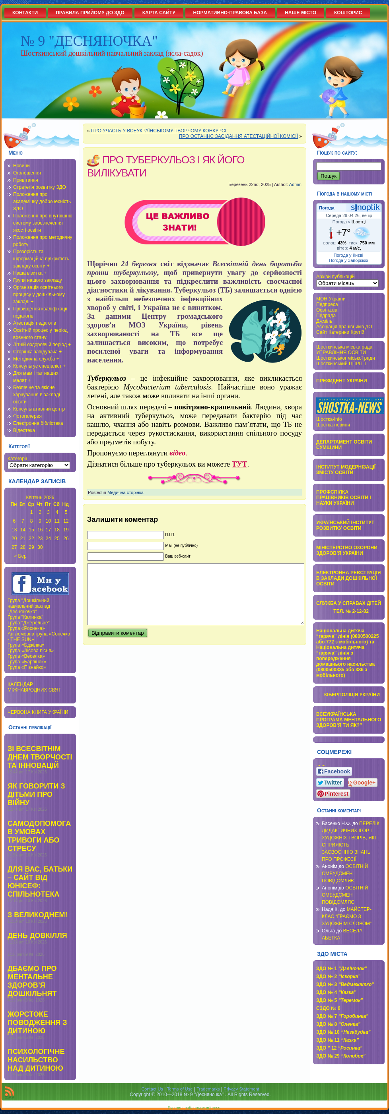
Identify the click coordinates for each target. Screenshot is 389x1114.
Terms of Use (180, 1089)
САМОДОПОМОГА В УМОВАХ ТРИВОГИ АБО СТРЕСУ (39, 836)
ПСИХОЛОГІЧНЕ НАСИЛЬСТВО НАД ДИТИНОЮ (36, 1060)
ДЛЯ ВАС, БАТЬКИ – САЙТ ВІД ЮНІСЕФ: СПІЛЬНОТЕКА (40, 881)
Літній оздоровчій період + (42, 344)
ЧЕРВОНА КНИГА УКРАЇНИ (38, 712)
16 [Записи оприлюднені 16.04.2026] (40, 530)
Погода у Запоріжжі (348, 260)
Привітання (25, 180)
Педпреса (327, 304)
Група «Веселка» (26, 656)
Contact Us (152, 1089)
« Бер (20, 556)
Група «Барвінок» (27, 662)
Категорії (17, 458)
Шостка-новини (333, 425)
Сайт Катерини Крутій (340, 332)
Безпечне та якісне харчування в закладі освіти (36, 395)
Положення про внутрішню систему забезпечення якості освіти (42, 223)
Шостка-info (329, 419)
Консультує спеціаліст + (39, 366)
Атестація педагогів (34, 323)
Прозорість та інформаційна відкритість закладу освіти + (41, 259)
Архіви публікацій (335, 276)
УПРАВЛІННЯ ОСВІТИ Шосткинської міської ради (345, 355)
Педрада (326, 315)
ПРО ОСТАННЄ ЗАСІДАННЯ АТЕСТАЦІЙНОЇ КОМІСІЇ (238, 136)
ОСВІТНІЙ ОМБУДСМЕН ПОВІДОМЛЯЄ (345, 873)
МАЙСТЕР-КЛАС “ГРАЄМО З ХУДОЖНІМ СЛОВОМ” (346, 916)
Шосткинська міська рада (344, 347)
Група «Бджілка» (26, 645)
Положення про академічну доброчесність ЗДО (42, 201)
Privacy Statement (241, 1089)
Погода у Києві (348, 255)
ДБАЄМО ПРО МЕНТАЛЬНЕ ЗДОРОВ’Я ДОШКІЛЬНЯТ (32, 981)
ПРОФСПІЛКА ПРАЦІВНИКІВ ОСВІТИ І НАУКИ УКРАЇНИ (343, 497)
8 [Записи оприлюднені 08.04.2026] (31, 521)
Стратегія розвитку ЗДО (39, 187)
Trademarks (208, 1089)
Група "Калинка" (25, 617)
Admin (295, 184)
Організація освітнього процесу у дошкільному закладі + (39, 294)
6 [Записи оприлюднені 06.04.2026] (14, 521)
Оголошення (27, 173)
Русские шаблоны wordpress (194, 1108)
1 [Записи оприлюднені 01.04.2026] (31, 512)
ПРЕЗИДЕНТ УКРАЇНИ (341, 381)
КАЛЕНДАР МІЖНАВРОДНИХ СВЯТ (34, 687)
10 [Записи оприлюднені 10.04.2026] (48, 521)
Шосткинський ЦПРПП (341, 363)
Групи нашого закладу (37, 280)
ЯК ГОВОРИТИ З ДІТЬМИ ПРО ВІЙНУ (36, 794)
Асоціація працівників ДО (344, 326)
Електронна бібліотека (38, 423)
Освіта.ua (326, 310)
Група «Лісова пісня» (31, 650)
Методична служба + (36, 359)
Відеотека (24, 430)
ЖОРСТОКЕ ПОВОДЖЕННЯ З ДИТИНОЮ (37, 1022)
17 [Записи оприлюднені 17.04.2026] (48, 530)
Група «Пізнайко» (27, 667)
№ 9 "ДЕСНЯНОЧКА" (89, 41)
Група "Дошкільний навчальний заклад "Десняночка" (29, 606)
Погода (327, 207)
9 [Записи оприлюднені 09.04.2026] (40, 521)
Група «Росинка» (26, 628)
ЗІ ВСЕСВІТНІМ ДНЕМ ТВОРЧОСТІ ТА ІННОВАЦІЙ (40, 757)
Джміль (324, 321)
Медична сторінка (125, 492)
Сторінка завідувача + (37, 352)
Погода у (349, 221)
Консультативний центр (39, 409)
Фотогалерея (27, 416)
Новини (21, 166)
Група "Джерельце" (29, 623)
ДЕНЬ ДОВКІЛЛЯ (37, 936)
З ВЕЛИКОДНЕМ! (37, 915)
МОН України (331, 299)
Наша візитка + (30, 273)
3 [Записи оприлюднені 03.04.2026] (48, 512)
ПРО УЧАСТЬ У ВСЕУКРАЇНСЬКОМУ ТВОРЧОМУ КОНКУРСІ (158, 131)
